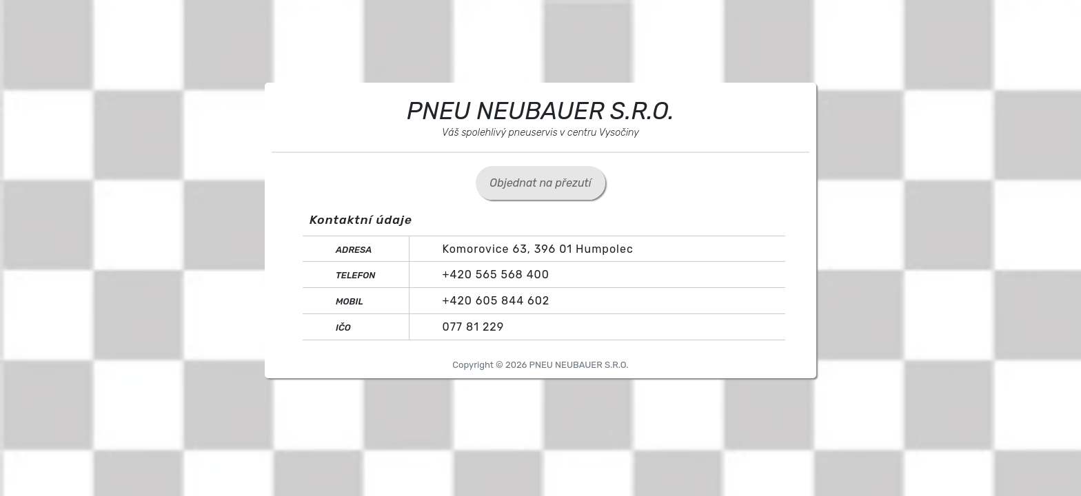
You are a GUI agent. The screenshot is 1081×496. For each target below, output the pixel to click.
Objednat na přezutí (540, 182)
